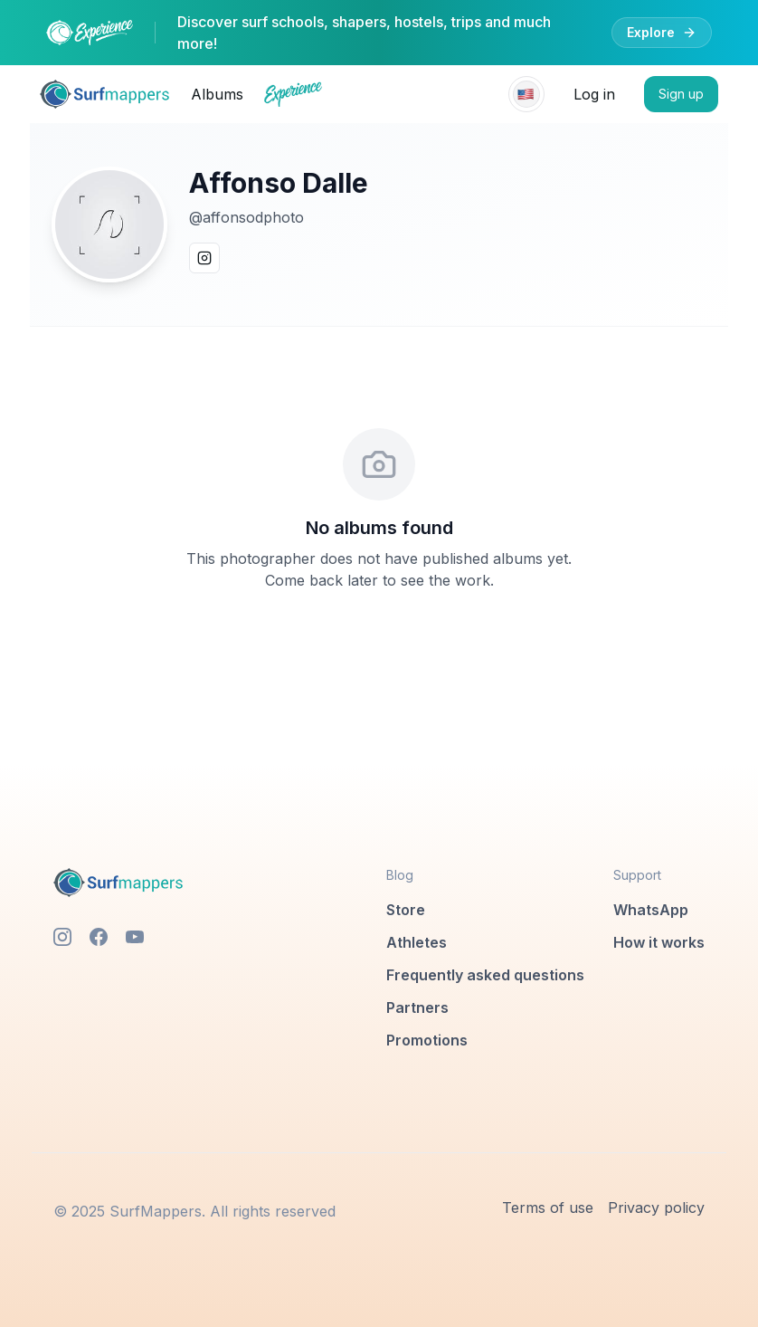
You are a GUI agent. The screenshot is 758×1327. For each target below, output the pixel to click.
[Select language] (526, 94)
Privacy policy (656, 1207)
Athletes (416, 942)
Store (405, 910)
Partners (417, 1007)
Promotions (427, 1040)
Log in (594, 94)
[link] (104, 94)
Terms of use (547, 1207)
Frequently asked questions (485, 975)
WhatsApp (650, 910)
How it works (659, 942)
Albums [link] (217, 94)
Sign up (681, 93)
